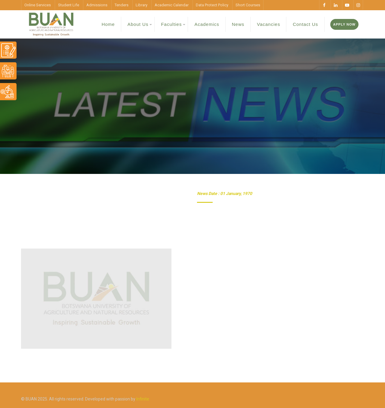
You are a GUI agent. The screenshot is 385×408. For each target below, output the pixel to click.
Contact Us (305, 24)
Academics (206, 24)
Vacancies (268, 24)
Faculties (171, 24)
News (238, 24)
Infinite (142, 399)
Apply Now (344, 24)
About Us (138, 24)
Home (108, 24)
